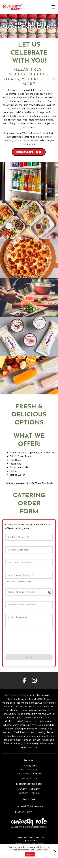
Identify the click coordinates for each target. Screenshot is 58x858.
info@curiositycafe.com (29, 783)
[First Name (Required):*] (29, 537)
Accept (30, 854)
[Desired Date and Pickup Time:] (29, 591)
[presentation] (23, 642)
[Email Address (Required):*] (29, 562)
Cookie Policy (42, 849)
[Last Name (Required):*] (29, 549)
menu (46, 702)
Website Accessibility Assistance (29, 843)
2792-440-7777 (30, 140)
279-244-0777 (29, 778)
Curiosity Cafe (17, 695)
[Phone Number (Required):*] (29, 575)
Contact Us (28, 152)
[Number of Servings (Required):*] (29, 604)
